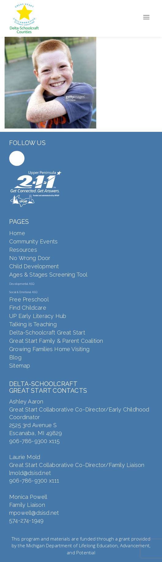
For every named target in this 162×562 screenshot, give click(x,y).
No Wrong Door (30, 258)
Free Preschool (29, 299)
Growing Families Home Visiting (49, 349)
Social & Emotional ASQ (23, 292)
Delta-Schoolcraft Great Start (47, 332)
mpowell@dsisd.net (34, 513)
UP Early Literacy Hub (37, 316)
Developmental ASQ (21, 283)
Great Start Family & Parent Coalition (56, 341)
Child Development (34, 266)
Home (17, 233)
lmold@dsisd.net (30, 473)
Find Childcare (27, 307)
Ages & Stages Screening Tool (48, 274)
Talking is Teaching (33, 324)
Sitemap (19, 365)
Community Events (33, 241)
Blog (15, 357)
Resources (23, 250)
